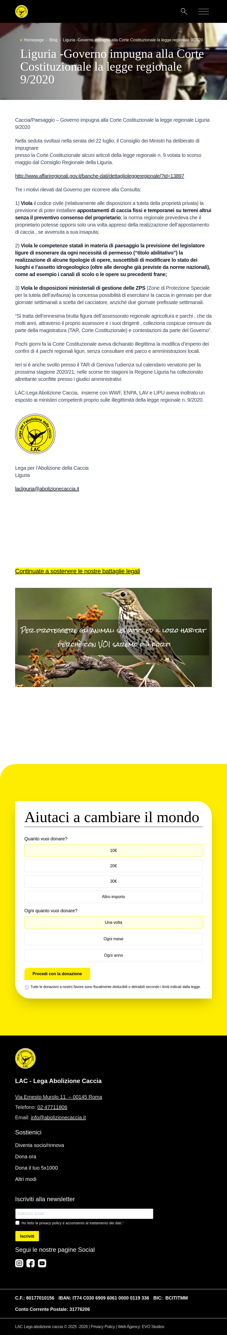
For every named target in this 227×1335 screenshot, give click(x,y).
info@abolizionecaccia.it (58, 1117)
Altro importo (113, 897)
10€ (113, 850)
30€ (113, 881)
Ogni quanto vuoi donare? (50, 910)
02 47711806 (52, 1107)
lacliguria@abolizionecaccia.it (47, 489)
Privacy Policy (103, 1326)
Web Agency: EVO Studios (141, 1326)
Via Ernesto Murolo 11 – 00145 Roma (58, 1097)
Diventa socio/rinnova (39, 1145)
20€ (113, 866)
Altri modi (25, 1179)
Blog (53, 40)
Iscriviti (27, 1236)
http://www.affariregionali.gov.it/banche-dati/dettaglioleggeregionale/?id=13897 (99, 176)
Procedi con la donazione (57, 974)
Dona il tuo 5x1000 (36, 1168)
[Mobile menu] (203, 11)
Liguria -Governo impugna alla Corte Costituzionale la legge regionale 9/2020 (133, 40)
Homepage (34, 40)
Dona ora (25, 1156)
